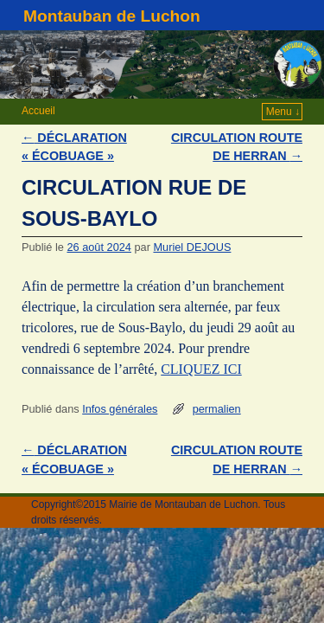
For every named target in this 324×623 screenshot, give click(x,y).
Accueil (38, 111)
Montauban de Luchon (111, 16)
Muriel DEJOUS (192, 247)
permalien (217, 408)
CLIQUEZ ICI (201, 369)
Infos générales (119, 408)
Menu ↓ (283, 112)
